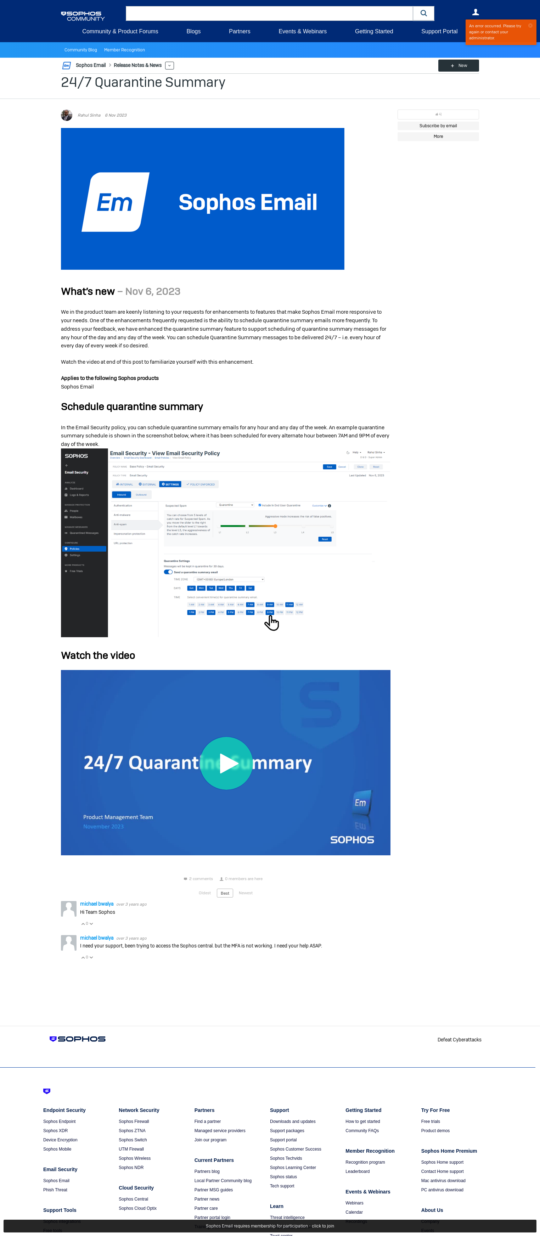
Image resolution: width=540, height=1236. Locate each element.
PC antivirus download (442, 1189)
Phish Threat (55, 1189)
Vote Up (83, 924)
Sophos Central (133, 1199)
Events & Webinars (303, 31)
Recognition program (365, 1162)
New (463, 65)
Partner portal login (212, 1217)
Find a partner (208, 1121)
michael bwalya (97, 904)
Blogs (193, 31)
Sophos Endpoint (59, 1121)
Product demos (435, 1130)
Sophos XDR (55, 1130)
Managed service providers (220, 1130)
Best (225, 893)
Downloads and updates (293, 1121)
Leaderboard (357, 1171)
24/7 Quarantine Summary (143, 82)
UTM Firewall (131, 1149)
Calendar (354, 1212)
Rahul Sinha (89, 115)
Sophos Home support (442, 1162)
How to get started (362, 1121)
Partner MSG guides (214, 1189)
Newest (246, 892)
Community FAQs (362, 1130)
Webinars (354, 1203)
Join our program (211, 1139)
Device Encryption (60, 1139)
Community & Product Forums (120, 31)
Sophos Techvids (286, 1158)
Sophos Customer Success (295, 1149)
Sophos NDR (131, 1167)
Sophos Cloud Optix (138, 1208)
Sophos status (283, 1176)
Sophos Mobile (57, 1149)
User (475, 12)
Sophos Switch (133, 1139)
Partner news (207, 1199)
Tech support (282, 1186)
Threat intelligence (287, 1217)
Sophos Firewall (134, 1121)
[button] (423, 13)
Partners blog (207, 1171)
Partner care (206, 1208)
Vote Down (91, 924)
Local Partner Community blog (223, 1180)
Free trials (430, 1121)
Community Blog (80, 50)
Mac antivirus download (443, 1180)
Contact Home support (442, 1171)
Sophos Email (56, 1180)
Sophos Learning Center (293, 1167)
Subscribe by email (438, 126)
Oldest (205, 892)
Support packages (287, 1130)
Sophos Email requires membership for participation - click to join (270, 1226)
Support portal (283, 1139)
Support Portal (439, 31)
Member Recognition (124, 50)
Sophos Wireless (135, 1158)
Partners (239, 31)
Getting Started (374, 31)
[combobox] (269, 13)
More (169, 66)
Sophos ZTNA (132, 1130)
